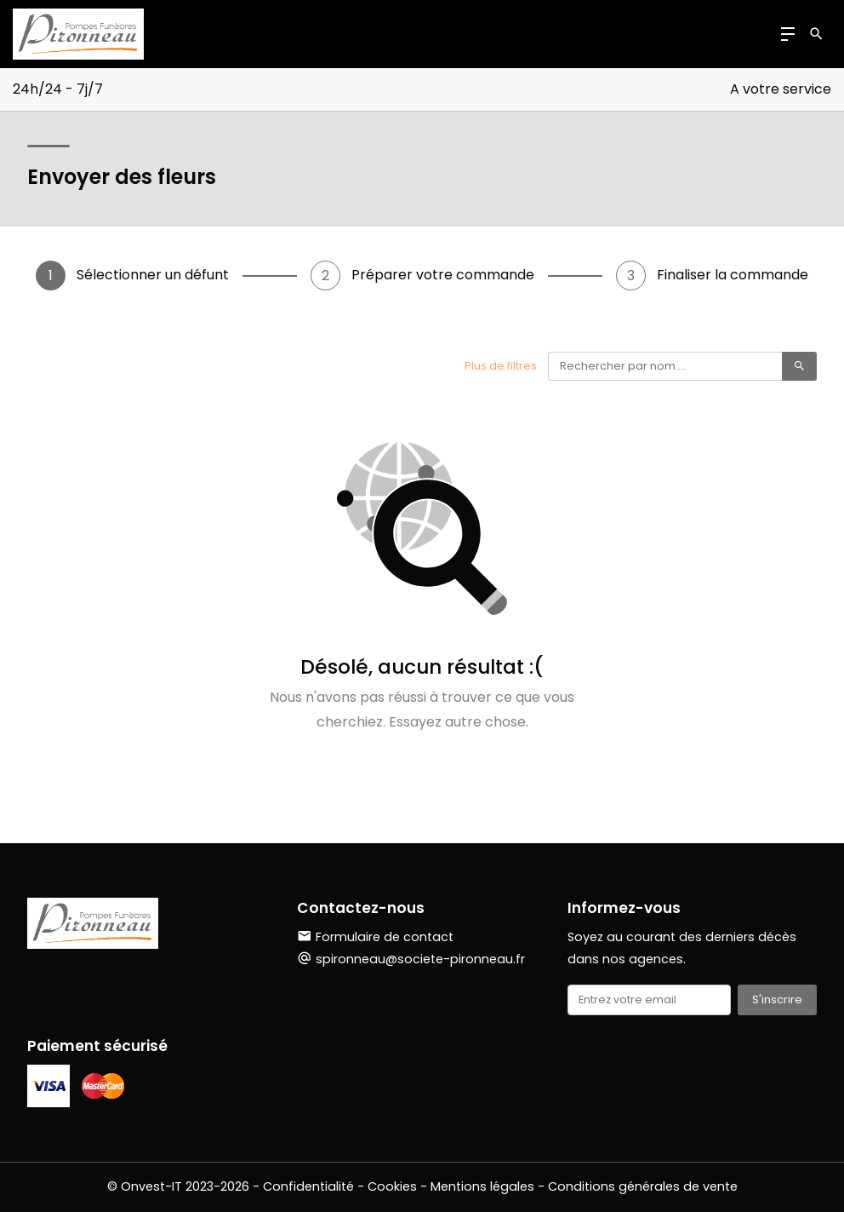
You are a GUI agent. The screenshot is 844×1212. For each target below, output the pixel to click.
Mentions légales (482, 1186)
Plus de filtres (501, 366)
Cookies (392, 1186)
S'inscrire (777, 999)
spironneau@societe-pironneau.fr (420, 959)
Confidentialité (308, 1186)
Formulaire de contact (375, 936)
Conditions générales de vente (643, 1186)
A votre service (780, 89)
